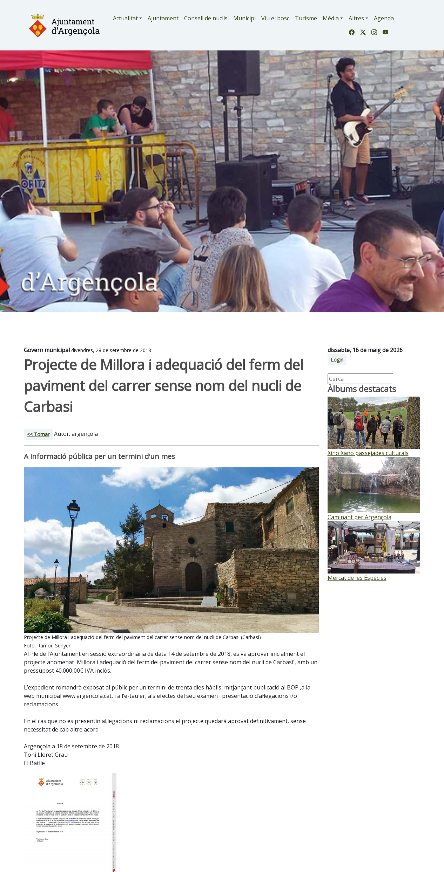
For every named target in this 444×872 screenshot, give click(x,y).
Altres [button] (356, 18)
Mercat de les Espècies (357, 578)
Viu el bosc (275, 18)
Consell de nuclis (206, 18)
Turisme (306, 18)
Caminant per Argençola (359, 517)
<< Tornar (38, 434)
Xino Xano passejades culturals (368, 453)
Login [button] (337, 359)
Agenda (384, 18)
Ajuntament (163, 18)
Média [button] (331, 18)
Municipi (244, 18)
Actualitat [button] (125, 18)
